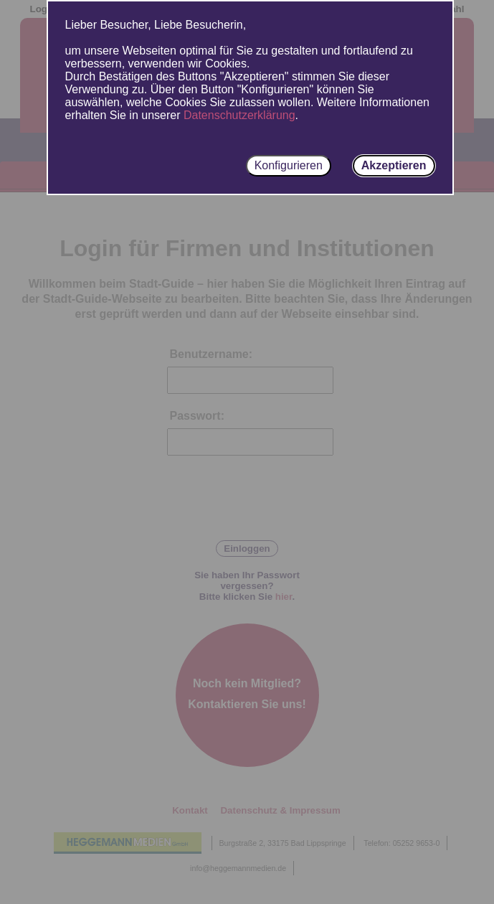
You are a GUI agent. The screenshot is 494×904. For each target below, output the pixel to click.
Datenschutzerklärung (239, 115)
